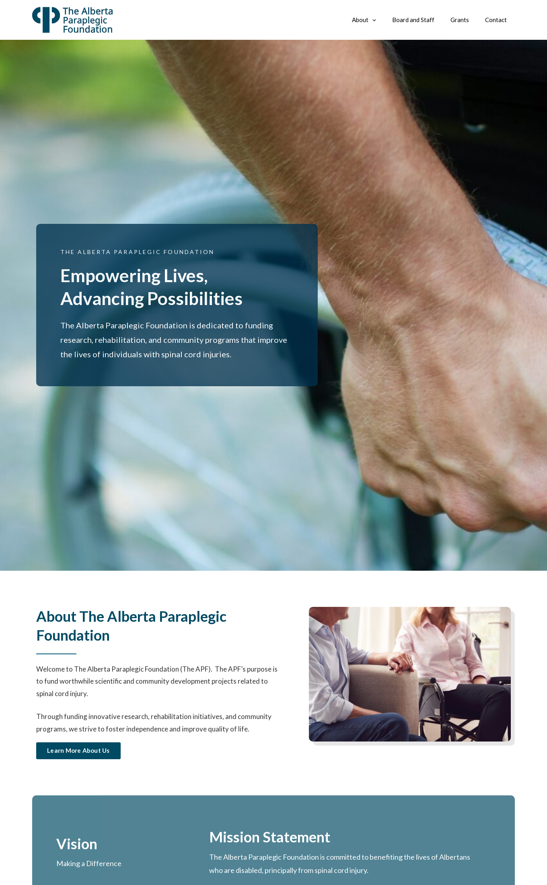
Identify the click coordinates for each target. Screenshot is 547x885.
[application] (386, 20)
